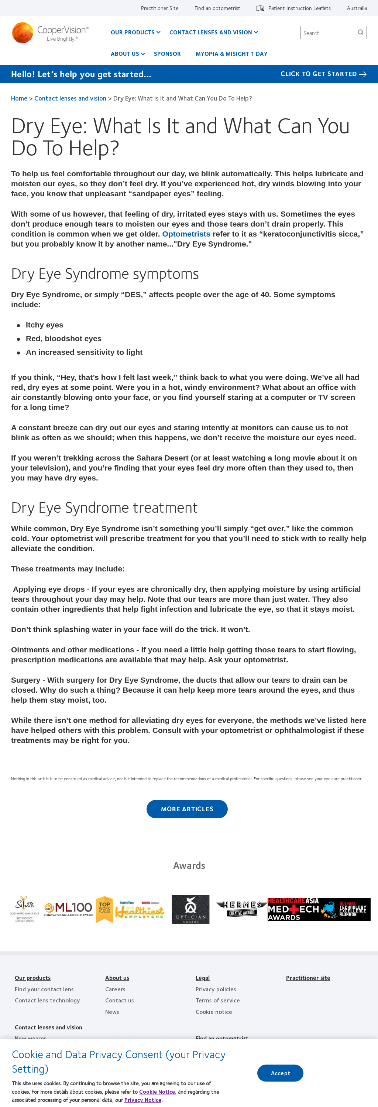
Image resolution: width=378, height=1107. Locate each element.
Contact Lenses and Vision (210, 32)
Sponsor (167, 53)
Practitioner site (308, 977)
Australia (357, 7)
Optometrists (186, 234)
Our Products (133, 32)
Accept (280, 1075)
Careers (115, 989)
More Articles (187, 809)
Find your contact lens (44, 989)
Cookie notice (214, 1011)
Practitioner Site (159, 7)
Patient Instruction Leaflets (299, 7)
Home (19, 98)
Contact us (119, 1000)
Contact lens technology (47, 1000)
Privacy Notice (142, 1101)
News (112, 1011)
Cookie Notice (157, 1093)
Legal (203, 977)
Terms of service (218, 1000)
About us (125, 53)
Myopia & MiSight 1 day (232, 53)
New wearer (30, 1038)
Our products (33, 977)
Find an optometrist (217, 7)
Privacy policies (216, 989)
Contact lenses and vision (70, 98)
